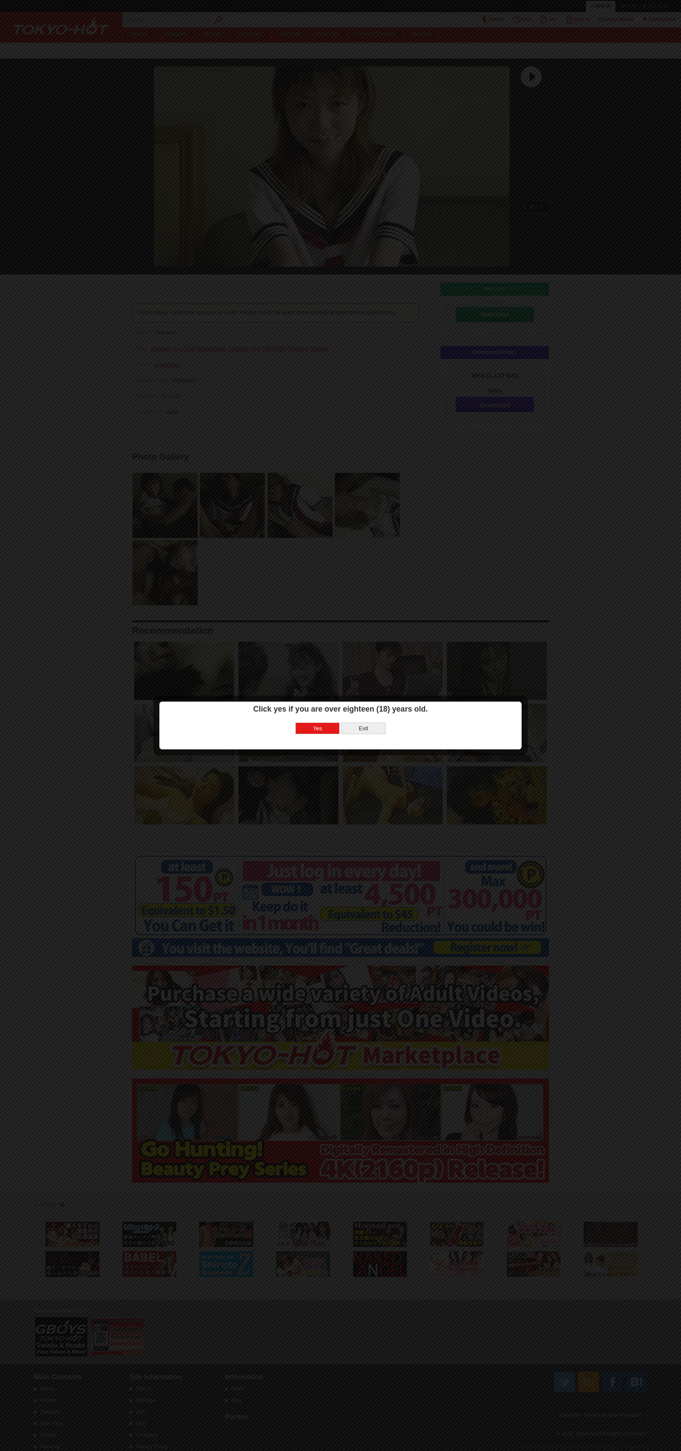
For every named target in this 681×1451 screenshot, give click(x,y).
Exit (363, 728)
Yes (317, 728)
